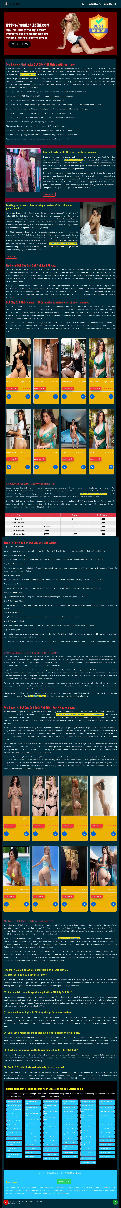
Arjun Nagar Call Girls (14, 1105)
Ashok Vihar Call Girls (14, 1109)
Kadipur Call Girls (31, 1152)
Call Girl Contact (110, 4)
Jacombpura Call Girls (32, 1141)
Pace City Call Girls (69, 1125)
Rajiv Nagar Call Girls (69, 1152)
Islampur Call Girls (31, 1137)
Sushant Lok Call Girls (107, 1111)
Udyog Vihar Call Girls (107, 1115)
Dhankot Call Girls (105, 1129)
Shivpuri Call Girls (87, 1149)
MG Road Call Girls (50, 1154)
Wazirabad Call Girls (106, 1125)
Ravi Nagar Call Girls (87, 1105)
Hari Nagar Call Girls (32, 1129)
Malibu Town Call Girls (51, 1133)
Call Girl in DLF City (37, 696)
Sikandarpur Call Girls (88, 1159)
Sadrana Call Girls (105, 1148)
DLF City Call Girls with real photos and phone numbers (80, 714)
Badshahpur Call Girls (14, 1113)
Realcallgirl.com (13, 1203)
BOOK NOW (12, 389)
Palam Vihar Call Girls (70, 1129)
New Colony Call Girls (69, 1115)
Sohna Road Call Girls (88, 1162)
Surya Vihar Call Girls (106, 1107)
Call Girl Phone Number (73, 1173)
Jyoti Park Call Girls (31, 1149)
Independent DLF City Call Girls (93, 494)
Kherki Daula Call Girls (51, 1101)
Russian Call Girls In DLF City (63, 244)
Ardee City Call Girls (13, 1101)
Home (84, 4)
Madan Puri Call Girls (51, 1123)
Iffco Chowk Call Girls (107, 1137)
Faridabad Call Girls (106, 1156)
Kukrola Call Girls (105, 1144)
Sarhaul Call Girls (86, 1127)
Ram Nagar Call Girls (69, 1156)
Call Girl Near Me (95, 4)
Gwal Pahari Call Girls (32, 1119)
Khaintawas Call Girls (106, 1141)
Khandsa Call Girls (31, 1156)
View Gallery (49, 194)
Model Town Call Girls (51, 1158)
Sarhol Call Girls (105, 1152)
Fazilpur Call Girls (12, 1139)
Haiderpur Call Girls (106, 1133)
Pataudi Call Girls (68, 1139)
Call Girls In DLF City (73, 160)
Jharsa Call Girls (30, 1145)
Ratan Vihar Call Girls (88, 1101)
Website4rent (64, 1181)
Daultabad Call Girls (13, 1125)
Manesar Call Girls (50, 1137)
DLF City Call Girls (28, 74)
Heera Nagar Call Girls (32, 1133)
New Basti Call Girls (69, 1111)
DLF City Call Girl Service (68, 938)
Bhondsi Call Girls (12, 1117)
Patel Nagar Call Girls (69, 1143)
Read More (11, 256)
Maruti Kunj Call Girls (51, 1145)
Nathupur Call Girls (69, 1107)
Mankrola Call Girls (50, 1141)
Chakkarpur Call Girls (14, 1121)
